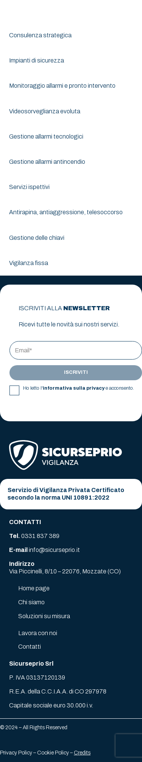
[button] (131, 11)
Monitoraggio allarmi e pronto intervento (62, 85)
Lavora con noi (37, 633)
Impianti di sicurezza (36, 60)
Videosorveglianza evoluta (44, 111)
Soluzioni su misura (44, 616)
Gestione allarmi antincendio (47, 161)
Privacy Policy (16, 753)
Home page (34, 588)
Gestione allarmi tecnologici (46, 136)
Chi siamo (31, 602)
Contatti (29, 646)
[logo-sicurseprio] (34, 11)
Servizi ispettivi (29, 187)
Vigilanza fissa (28, 263)
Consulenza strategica (40, 35)
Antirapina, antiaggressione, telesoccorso (66, 212)
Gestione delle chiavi (36, 238)
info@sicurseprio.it (54, 550)
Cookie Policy (53, 753)
